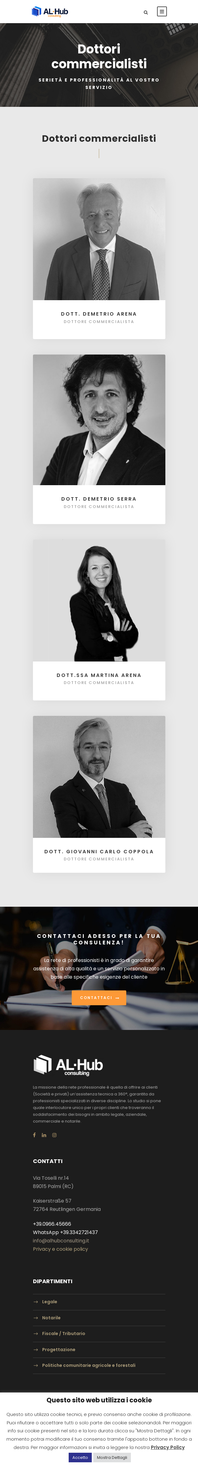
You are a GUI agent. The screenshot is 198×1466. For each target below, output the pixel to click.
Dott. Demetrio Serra (99, 498)
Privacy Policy (168, 1447)
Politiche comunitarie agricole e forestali (88, 1366)
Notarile (51, 1318)
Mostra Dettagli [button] (112, 1457)
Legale (49, 1302)
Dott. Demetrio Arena (99, 313)
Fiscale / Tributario (63, 1333)
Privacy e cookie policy (60, 1249)
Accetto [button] (80, 1457)
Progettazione (58, 1349)
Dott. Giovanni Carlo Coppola (99, 851)
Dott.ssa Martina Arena (99, 675)
